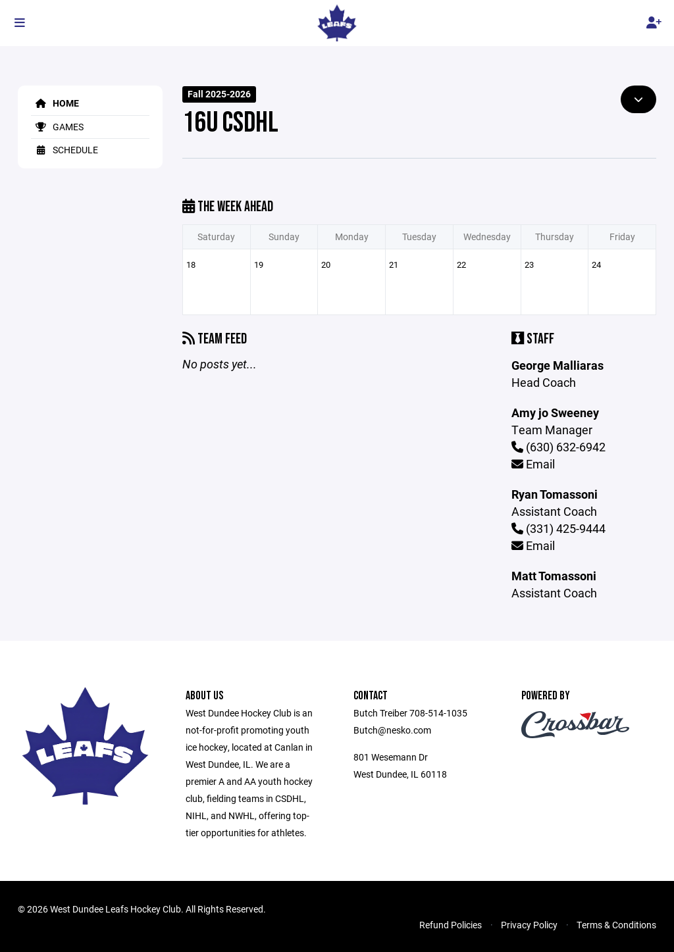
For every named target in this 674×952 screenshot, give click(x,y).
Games (57, 126)
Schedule (64, 149)
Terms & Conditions (616, 924)
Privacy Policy (529, 924)
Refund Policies (450, 924)
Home (55, 103)
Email (533, 464)
